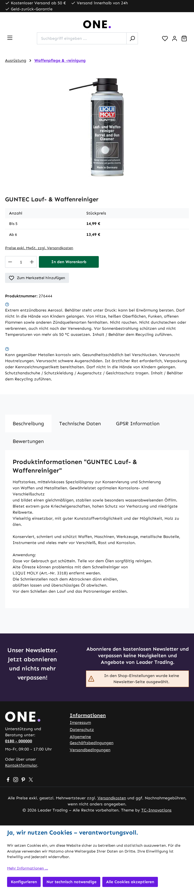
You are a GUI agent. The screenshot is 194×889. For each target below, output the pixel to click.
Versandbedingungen (90, 749)
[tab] (28, 423)
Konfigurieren (24, 881)
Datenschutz (82, 729)
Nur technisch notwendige (71, 881)
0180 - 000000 (18, 741)
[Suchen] (132, 38)
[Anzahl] (21, 262)
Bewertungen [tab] (28, 441)
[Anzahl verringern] (10, 262)
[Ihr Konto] (174, 38)
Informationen (88, 715)
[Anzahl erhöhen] (32, 262)
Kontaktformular (21, 765)
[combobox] (82, 38)
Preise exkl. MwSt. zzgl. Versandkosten (39, 248)
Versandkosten (112, 798)
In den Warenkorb (68, 261)
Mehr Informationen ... (27, 868)
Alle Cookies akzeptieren (130, 881)
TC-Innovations (156, 810)
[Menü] (10, 37)
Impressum (80, 722)
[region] (97, 127)
